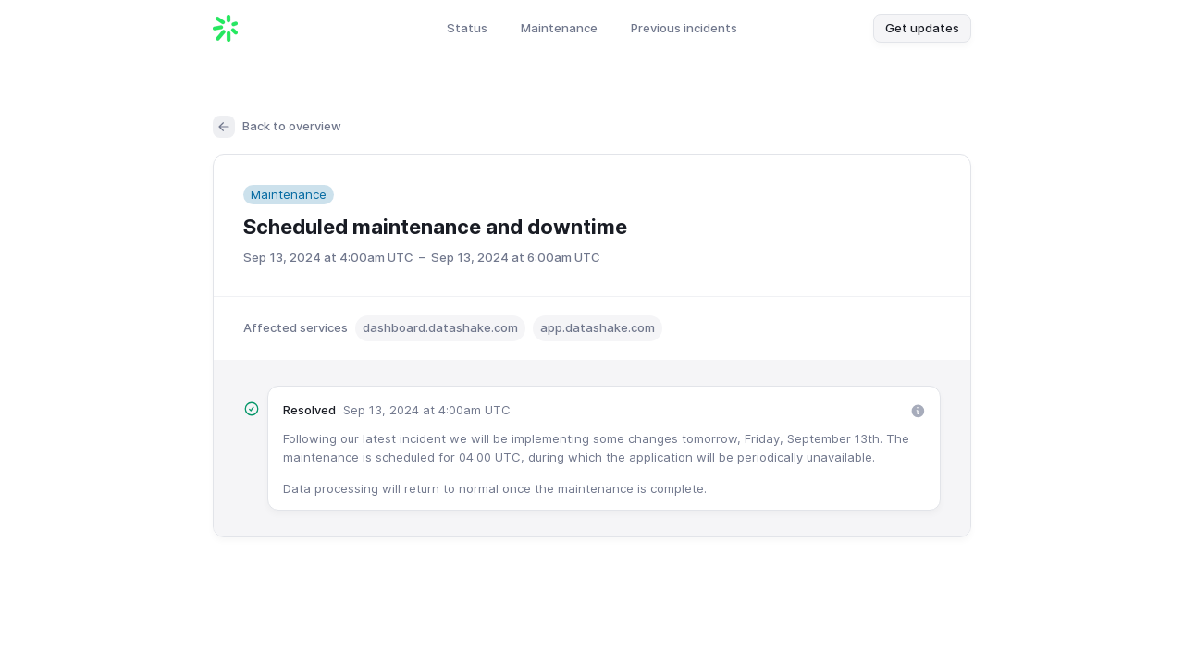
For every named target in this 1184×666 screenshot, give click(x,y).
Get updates (922, 27)
